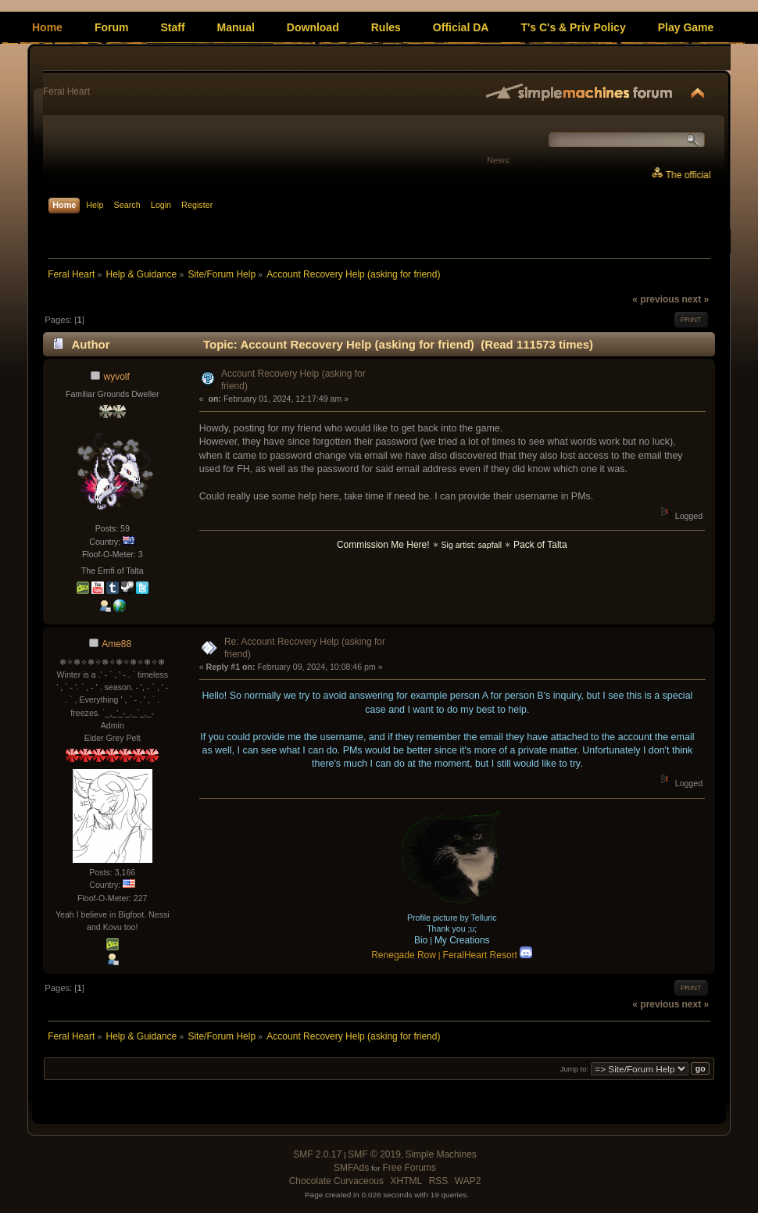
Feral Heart (66, 91)
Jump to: (574, 1069)
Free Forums (409, 1167)
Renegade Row (403, 955)
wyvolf (117, 376)
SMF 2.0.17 (317, 1154)
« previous (655, 299)
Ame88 (116, 644)
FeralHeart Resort (488, 955)
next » (695, 299)
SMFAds (351, 1167)
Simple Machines (440, 1154)
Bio (420, 940)
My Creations (462, 940)
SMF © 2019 (374, 1154)
